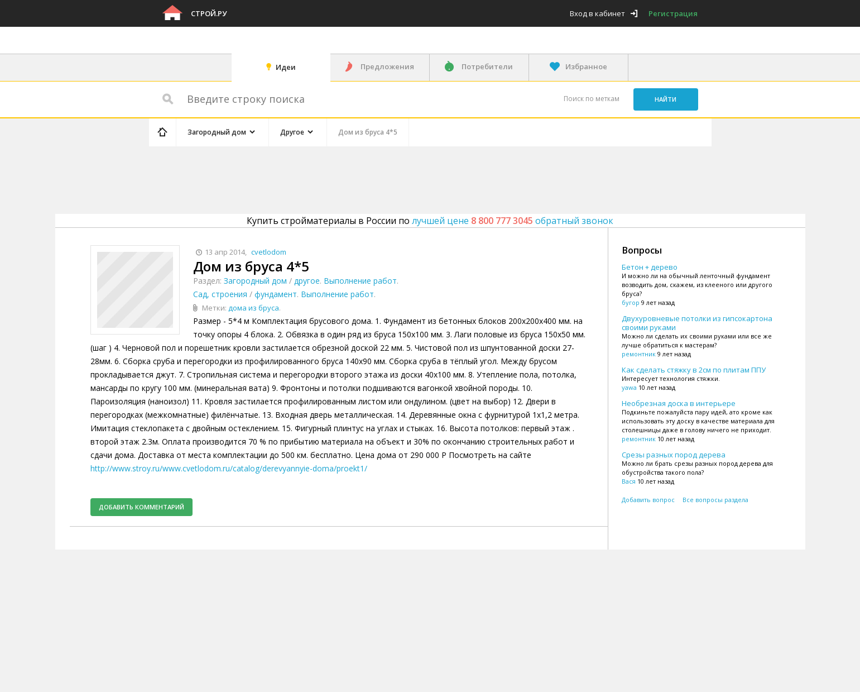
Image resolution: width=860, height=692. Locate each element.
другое (307, 280)
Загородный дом (255, 280)
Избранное (586, 66)
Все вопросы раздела (715, 499)
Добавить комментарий (141, 507)
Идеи (286, 67)
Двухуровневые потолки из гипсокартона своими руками (697, 322)
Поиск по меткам (591, 98)
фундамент (275, 294)
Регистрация (673, 13)
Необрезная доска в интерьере (679, 403)
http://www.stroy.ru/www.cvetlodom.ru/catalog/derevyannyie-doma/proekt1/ (228, 468)
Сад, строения (220, 294)
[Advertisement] (360, 178)
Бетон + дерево (650, 267)
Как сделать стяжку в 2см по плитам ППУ (694, 370)
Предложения (387, 66)
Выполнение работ (360, 280)
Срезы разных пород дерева (674, 455)
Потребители (487, 66)
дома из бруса (253, 308)
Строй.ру (209, 13)
